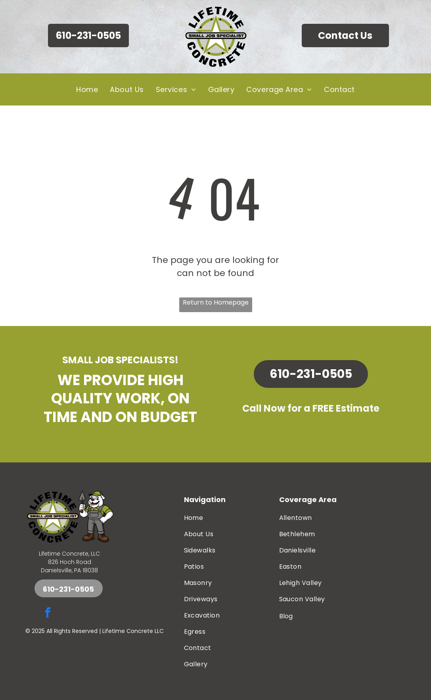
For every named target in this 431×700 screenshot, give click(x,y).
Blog (286, 616)
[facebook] (48, 614)
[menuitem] (87, 89)
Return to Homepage (216, 302)
